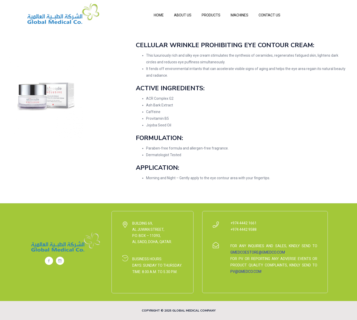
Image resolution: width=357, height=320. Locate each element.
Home (159, 15)
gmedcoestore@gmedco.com (257, 252)
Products (211, 15)
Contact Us (269, 15)
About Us (182, 15)
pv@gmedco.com (245, 271)
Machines (239, 15)
